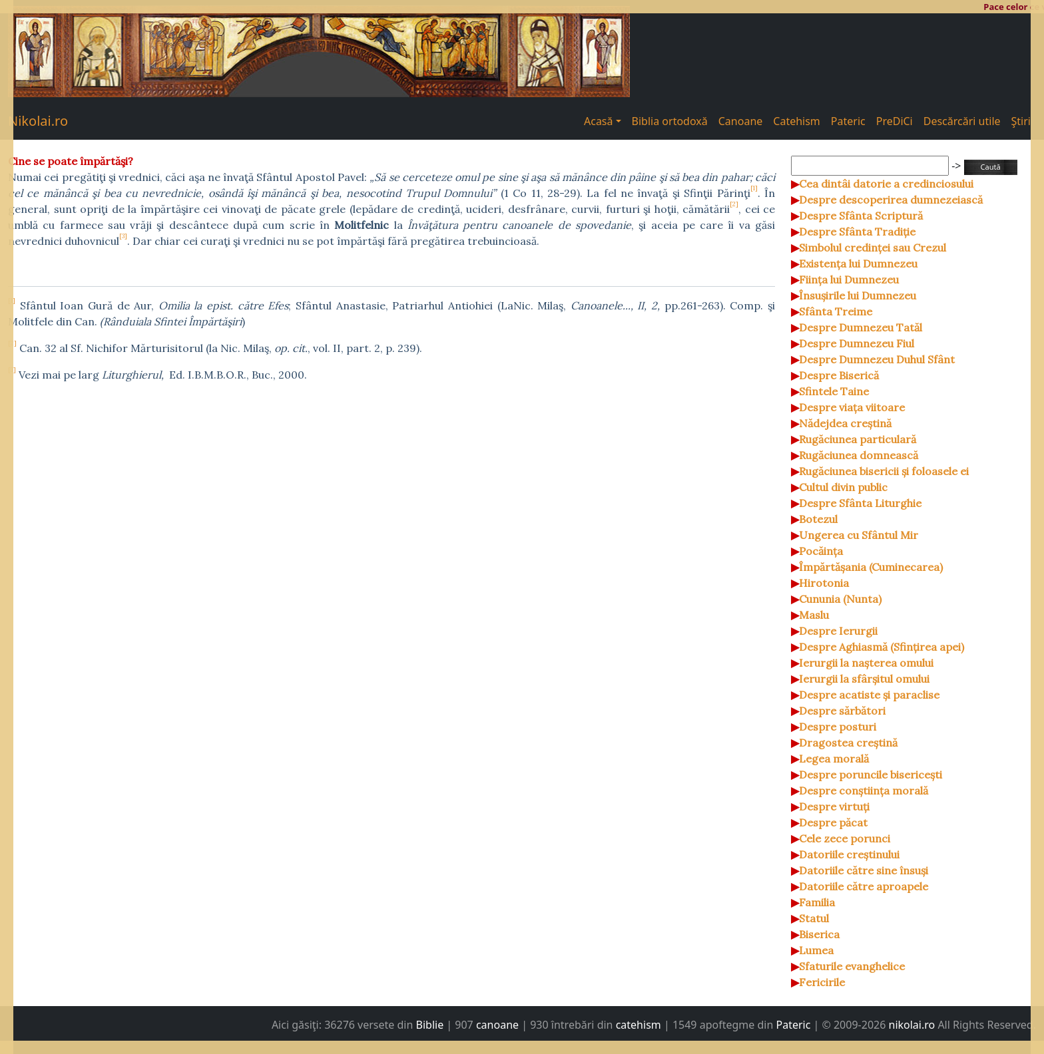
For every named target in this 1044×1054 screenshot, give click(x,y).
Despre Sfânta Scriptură (861, 215)
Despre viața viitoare (852, 407)
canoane (497, 1024)
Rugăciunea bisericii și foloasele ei (884, 471)
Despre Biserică (839, 375)
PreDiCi (894, 121)
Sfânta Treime (835, 311)
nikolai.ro (912, 1024)
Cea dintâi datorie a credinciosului (886, 183)
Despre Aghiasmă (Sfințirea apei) (881, 646)
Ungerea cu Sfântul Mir (858, 535)
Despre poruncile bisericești (870, 774)
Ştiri (1021, 121)
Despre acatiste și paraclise (869, 694)
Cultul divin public (843, 487)
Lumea (816, 950)
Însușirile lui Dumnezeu (857, 295)
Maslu (814, 614)
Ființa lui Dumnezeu (849, 279)
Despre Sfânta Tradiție (857, 231)
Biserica (819, 934)
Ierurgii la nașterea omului (866, 662)
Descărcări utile (962, 121)
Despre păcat (833, 822)
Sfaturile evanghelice (852, 966)
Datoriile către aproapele (863, 886)
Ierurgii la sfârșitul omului (864, 678)
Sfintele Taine (834, 391)
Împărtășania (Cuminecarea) (871, 567)
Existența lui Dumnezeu (858, 263)
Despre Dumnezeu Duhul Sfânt (877, 359)
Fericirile (822, 982)
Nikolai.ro (38, 121)
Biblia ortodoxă (670, 121)
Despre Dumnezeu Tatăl (860, 327)
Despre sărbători (842, 710)
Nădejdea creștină (845, 423)
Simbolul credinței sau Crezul (872, 247)
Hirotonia (824, 583)
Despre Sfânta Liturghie (860, 503)
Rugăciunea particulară (857, 439)
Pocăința (821, 551)
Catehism (796, 121)
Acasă (598, 121)
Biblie (430, 1024)
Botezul (818, 519)
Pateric (848, 121)
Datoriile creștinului (849, 854)
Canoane (740, 121)
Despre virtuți (834, 806)
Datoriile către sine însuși (863, 870)
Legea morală (834, 758)
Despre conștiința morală (863, 790)
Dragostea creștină (848, 742)
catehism (638, 1024)
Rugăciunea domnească (858, 455)
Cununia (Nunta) (840, 599)
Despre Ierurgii (838, 630)
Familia (817, 902)
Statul (814, 918)
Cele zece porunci (844, 838)
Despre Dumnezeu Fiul (856, 343)
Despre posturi (837, 726)
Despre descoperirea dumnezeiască (891, 199)
